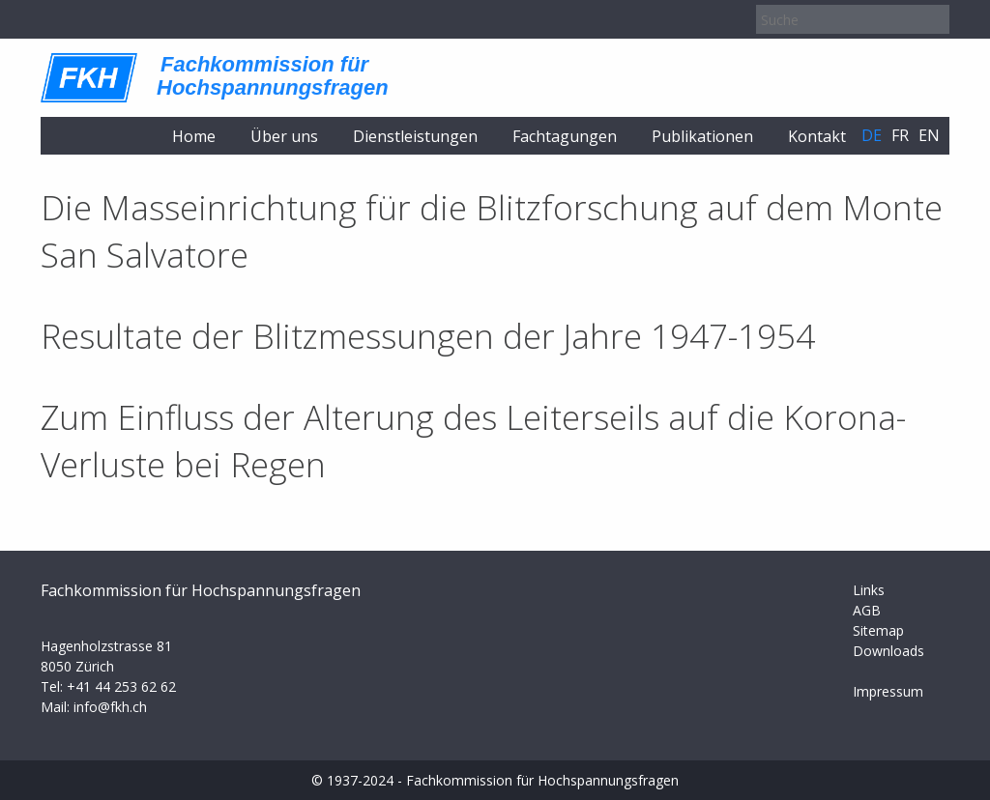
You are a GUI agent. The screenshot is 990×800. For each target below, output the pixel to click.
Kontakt (817, 136)
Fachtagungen (564, 136)
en (929, 135)
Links (869, 590)
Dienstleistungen (415, 136)
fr (900, 135)
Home (194, 136)
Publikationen (702, 136)
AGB (867, 610)
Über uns (284, 136)
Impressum (888, 691)
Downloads (888, 651)
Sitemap (878, 630)
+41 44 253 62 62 (121, 686)
